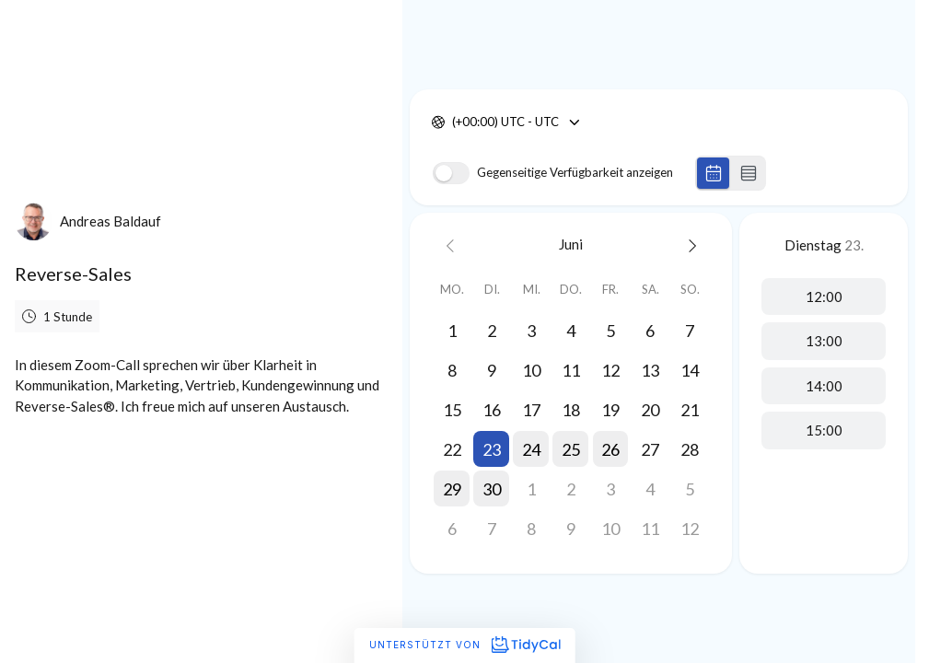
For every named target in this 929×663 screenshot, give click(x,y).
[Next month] (690, 244)
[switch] (451, 173)
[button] (491, 449)
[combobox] (453, 122)
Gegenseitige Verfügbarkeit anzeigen (575, 173)
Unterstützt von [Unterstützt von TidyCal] (464, 644)
